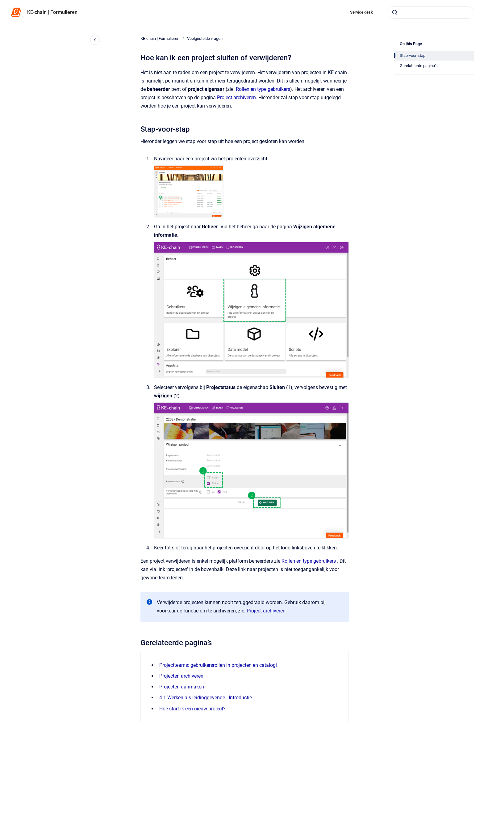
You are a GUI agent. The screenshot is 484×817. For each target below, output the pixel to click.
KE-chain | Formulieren (52, 12)
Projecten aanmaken (181, 687)
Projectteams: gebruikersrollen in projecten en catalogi (218, 665)
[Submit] (395, 12)
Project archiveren (236, 97)
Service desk (361, 12)
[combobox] (431, 12)
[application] (482, 815)
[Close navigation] (95, 40)
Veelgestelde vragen (205, 38)
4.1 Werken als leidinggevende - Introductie (205, 698)
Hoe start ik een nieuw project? (192, 709)
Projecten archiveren (181, 676)
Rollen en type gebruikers (263, 89)
